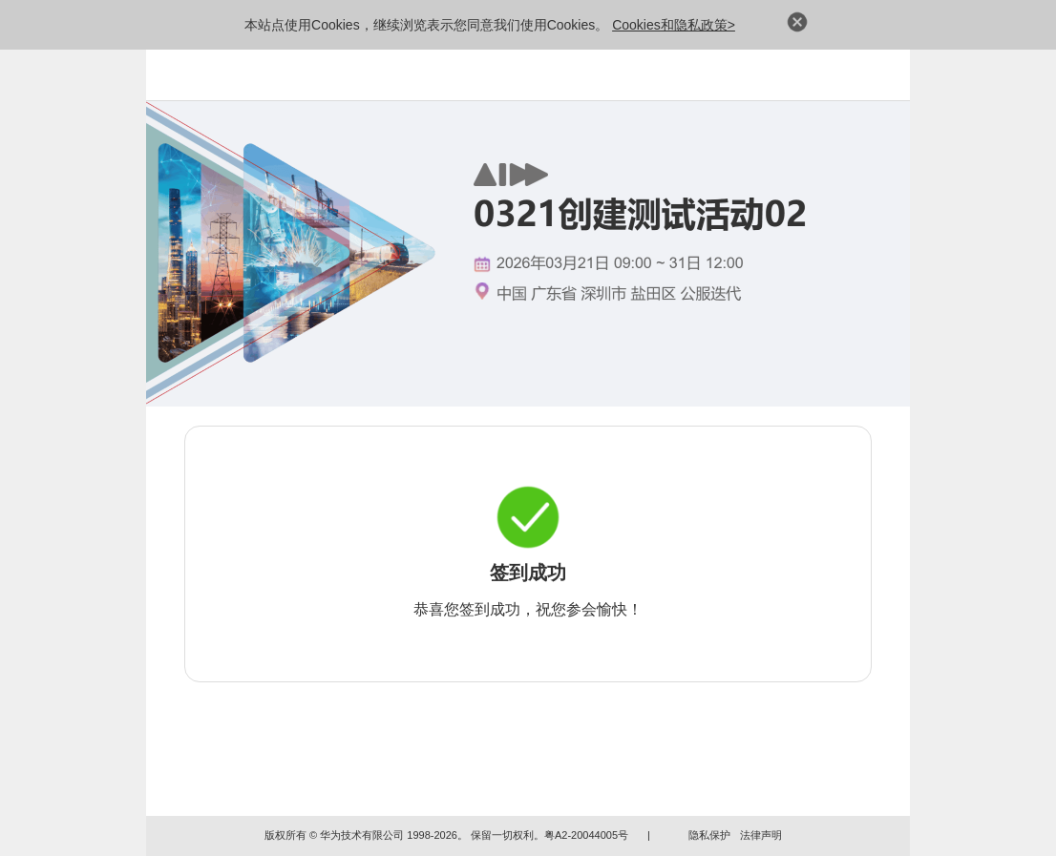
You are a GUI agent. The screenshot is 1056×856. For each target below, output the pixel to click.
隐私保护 (709, 835)
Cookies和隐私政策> (673, 24)
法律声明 (761, 835)
